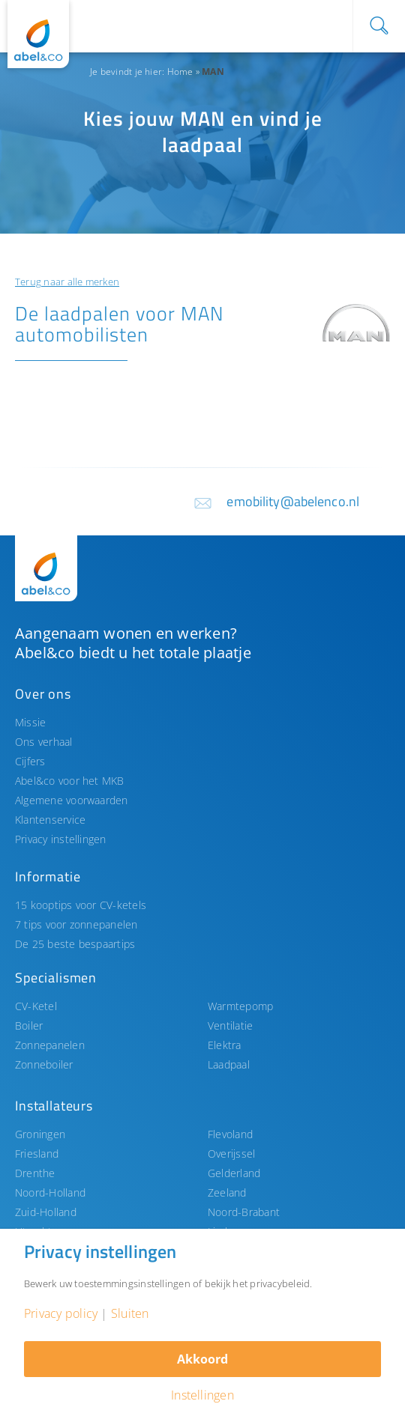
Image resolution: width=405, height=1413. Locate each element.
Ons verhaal (44, 742)
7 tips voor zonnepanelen (76, 924)
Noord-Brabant (244, 1212)
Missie (30, 722)
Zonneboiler (44, 1064)
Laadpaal (229, 1064)
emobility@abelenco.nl (292, 501)
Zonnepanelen (50, 1045)
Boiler (29, 1025)
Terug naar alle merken (67, 281)
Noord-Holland (50, 1192)
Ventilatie (230, 1025)
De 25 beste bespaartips (75, 944)
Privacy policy (61, 1313)
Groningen (40, 1134)
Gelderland (234, 1173)
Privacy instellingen (60, 839)
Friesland (36, 1153)
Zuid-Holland (45, 1212)
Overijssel (231, 1153)
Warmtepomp (240, 1006)
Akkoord (202, 1359)
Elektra (225, 1045)
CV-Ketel (36, 1006)
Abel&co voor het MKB (69, 781)
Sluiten (130, 1313)
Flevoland (230, 1134)
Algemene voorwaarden (71, 800)
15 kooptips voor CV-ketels (80, 905)
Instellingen (202, 1395)
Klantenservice (50, 819)
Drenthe (35, 1173)
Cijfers (30, 761)
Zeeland (227, 1192)
